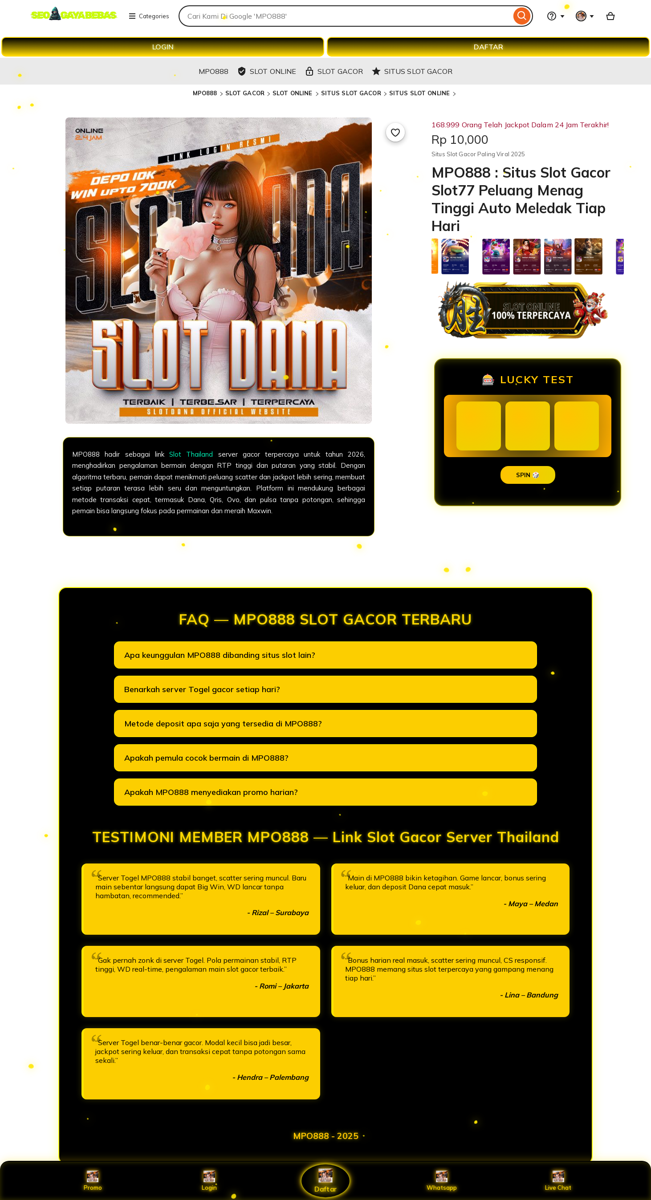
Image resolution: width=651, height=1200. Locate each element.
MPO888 (205, 93)
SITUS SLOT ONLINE (420, 93)
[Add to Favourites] (395, 132)
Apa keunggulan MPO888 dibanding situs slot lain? (219, 655)
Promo (93, 1181)
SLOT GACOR (244, 93)
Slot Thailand (191, 454)
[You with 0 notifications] (585, 16)
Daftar (325, 1180)
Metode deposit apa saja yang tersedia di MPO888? (223, 723)
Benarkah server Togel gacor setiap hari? (202, 689)
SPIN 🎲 (528, 474)
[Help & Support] (555, 16)
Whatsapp (442, 1181)
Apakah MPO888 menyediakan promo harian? (211, 792)
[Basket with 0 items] (610, 16)
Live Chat (558, 1181)
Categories (148, 16)
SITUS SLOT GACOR (351, 93)
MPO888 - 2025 (325, 1136)
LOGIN (163, 46)
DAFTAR (488, 46)
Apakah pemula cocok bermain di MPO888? (206, 758)
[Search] (522, 16)
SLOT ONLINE (293, 93)
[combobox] (345, 16)
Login (209, 1181)
